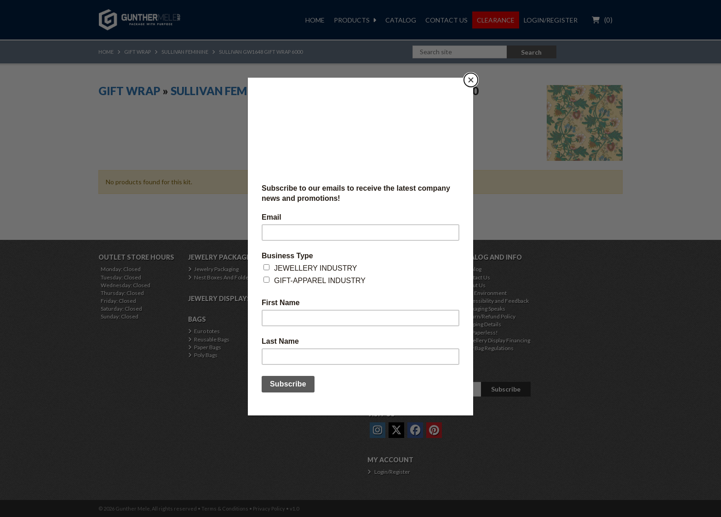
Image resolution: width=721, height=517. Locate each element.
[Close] (471, 80)
